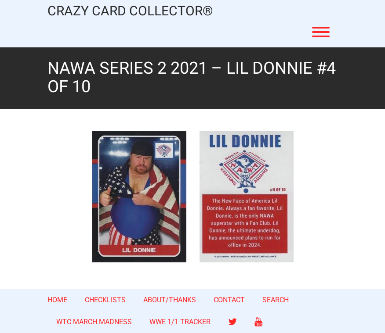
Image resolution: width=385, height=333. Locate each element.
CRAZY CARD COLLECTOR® (130, 11)
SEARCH (275, 300)
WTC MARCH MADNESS (94, 322)
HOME (57, 300)
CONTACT (229, 300)
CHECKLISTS (105, 300)
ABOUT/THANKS (169, 300)
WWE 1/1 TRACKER (180, 322)
